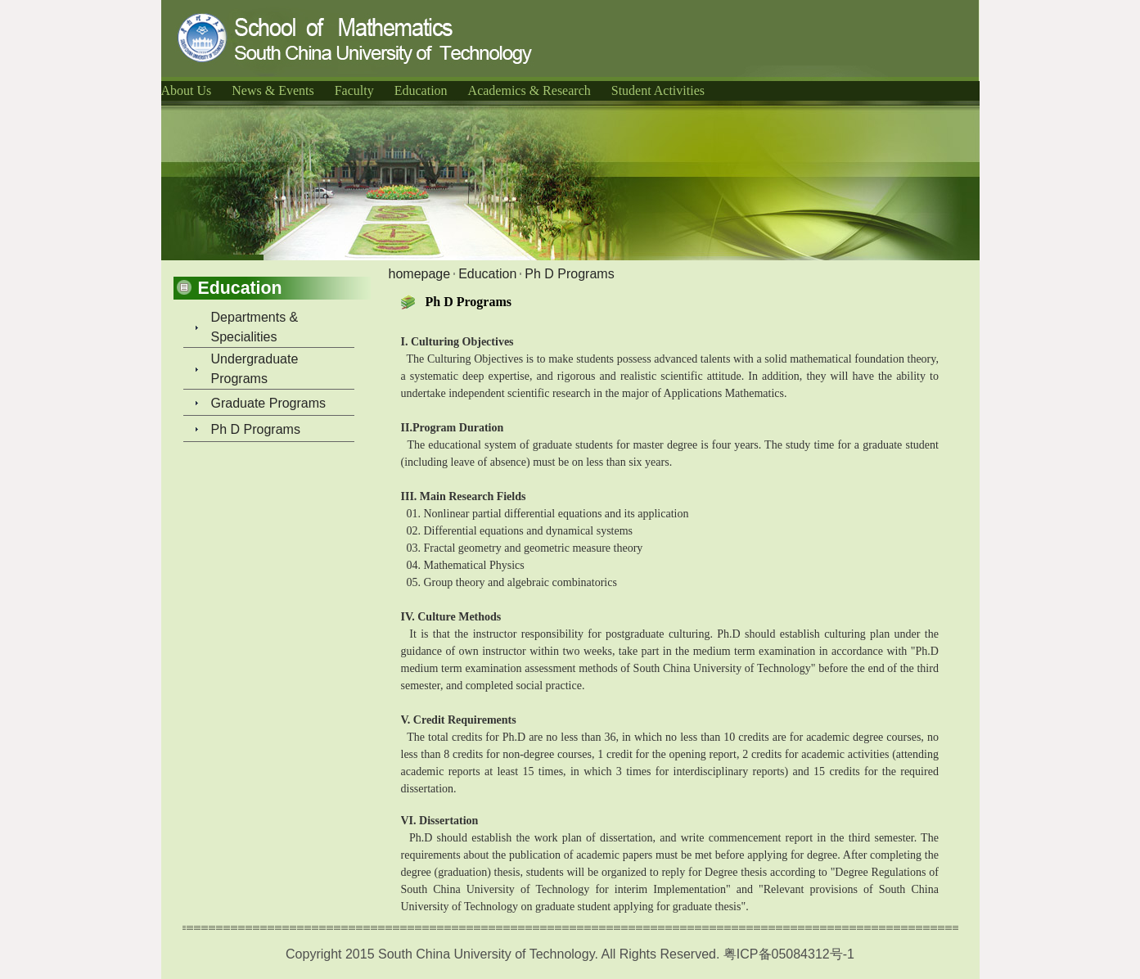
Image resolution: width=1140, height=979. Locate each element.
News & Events (272, 90)
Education (421, 90)
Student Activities (658, 90)
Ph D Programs (255, 429)
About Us (186, 90)
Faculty (354, 90)
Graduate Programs (269, 403)
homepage (420, 274)
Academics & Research (529, 90)
